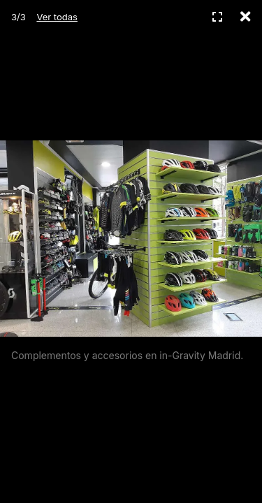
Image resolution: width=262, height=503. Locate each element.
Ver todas (56, 16)
